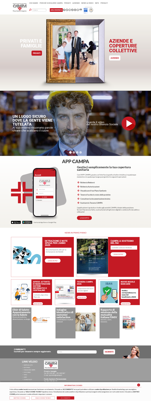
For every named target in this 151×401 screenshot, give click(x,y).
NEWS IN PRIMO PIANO (75, 232)
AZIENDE (115, 58)
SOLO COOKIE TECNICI (43, 398)
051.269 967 (61, 373)
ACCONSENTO (65, 398)
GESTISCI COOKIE (20, 398)
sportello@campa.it (55, 375)
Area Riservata (56, 10)
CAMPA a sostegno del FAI (122, 242)
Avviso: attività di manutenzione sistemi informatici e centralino (41, 286)
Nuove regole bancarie (128, 283)
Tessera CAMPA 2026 (85, 283)
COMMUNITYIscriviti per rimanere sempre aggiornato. (32, 350)
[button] (70, 152)
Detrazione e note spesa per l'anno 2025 (56, 243)
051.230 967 (51, 373)
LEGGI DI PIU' (53, 261)
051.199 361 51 (52, 381)
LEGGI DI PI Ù (84, 218)
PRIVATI (37, 53)
